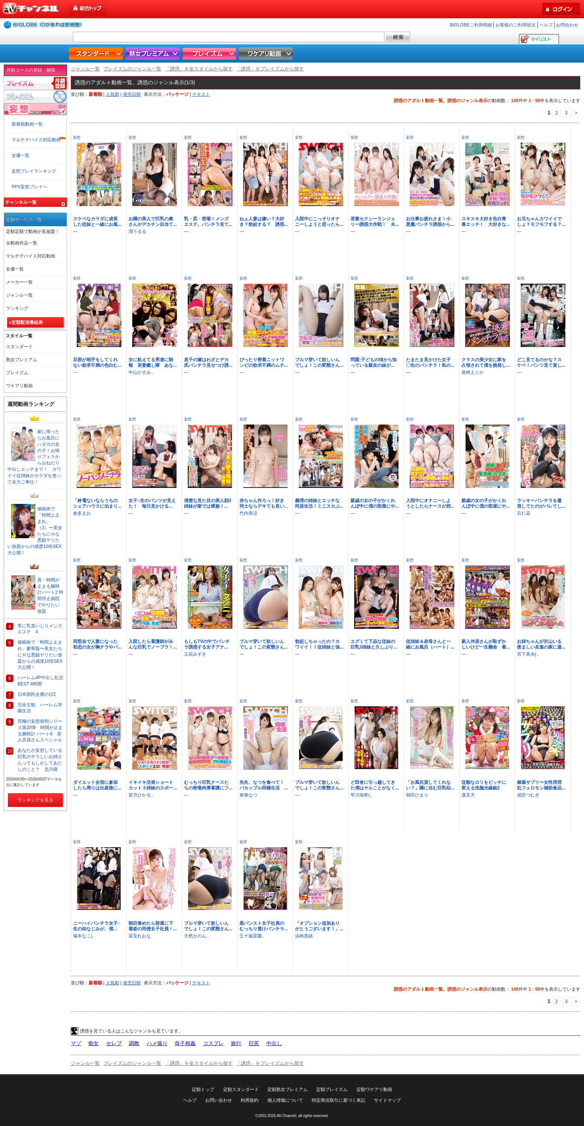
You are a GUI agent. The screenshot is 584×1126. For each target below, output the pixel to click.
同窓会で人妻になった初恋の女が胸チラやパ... (97, 644)
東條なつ (248, 795)
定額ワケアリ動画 (374, 1089)
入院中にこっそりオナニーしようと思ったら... (319, 221)
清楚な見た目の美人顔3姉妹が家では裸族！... (207, 503)
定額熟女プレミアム (287, 1089)
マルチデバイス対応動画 (36, 139)
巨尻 (254, 1043)
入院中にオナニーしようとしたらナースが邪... (430, 503)
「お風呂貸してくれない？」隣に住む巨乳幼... (430, 785)
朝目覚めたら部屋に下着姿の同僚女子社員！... (152, 926)
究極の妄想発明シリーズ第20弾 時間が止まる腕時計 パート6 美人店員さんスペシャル (40, 730)
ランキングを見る (35, 799)
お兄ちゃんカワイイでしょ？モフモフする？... (541, 221)
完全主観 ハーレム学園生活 (40, 708)
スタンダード (97, 53)
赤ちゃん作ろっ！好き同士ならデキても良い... (263, 503)
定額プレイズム (331, 1089)
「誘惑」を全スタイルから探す (199, 69)
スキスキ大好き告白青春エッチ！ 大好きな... (485, 221)
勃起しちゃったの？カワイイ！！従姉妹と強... (319, 644)
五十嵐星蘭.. (251, 936)
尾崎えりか (472, 372)
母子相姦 (185, 1043)
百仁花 (523, 513)
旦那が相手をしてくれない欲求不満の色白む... (97, 362)
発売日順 (132, 94)
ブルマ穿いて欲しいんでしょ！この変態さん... (319, 362)
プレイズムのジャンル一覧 (132, 69)
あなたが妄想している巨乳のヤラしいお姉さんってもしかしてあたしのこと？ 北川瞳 (40, 760)
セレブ (114, 1043)
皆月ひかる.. (140, 795)
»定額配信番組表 (26, 322)
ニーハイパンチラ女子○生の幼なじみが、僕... (96, 926)
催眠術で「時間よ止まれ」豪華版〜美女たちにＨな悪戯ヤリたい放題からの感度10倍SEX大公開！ (40, 655)
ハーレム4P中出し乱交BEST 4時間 (40, 681)
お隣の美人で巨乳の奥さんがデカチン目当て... (152, 221)
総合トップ (88, 8)
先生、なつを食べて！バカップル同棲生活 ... (263, 785)
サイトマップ (387, 1100)
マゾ (76, 1043)
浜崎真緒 (304, 936)
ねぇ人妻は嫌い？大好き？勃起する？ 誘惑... (263, 221)
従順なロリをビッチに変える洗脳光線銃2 (483, 785)
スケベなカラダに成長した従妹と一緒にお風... (97, 221)
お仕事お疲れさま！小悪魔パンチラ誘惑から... (430, 221)
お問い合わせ (218, 1100)
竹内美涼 (248, 513)
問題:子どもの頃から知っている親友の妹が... (373, 362)
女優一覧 (20, 155)
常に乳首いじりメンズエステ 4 (40, 629)
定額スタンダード (241, 1089)
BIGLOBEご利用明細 (471, 25)
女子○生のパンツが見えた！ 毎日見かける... (152, 503)
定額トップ (203, 1089)
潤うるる (137, 231)
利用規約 (249, 1100)
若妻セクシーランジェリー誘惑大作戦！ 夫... (374, 221)
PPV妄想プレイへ (29, 186)
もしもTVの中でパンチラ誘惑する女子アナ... (207, 644)
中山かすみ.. (140, 372)
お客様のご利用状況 (515, 25)
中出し (274, 1043)
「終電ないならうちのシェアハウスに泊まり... (97, 503)
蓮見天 (468, 795)
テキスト (201, 94)
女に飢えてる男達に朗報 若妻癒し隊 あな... (152, 362)
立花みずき (195, 654)
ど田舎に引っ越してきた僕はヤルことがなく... (374, 785)
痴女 (93, 1043)
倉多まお (82, 513)
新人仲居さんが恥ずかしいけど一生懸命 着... (485, 644)
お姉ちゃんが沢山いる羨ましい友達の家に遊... (541, 644)
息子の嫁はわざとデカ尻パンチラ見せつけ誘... (208, 362)
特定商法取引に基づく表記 (338, 1100)
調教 (134, 1043)
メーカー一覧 (19, 282)
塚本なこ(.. (84, 936)
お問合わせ (567, 25)
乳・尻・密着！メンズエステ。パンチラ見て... (208, 221)
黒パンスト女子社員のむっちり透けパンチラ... (263, 926)
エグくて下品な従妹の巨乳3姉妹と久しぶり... (373, 644)
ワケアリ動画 (267, 53)
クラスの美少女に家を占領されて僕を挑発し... (485, 362)
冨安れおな (139, 936)
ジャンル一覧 (85, 69)
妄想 (76, 137)
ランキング (17, 308)
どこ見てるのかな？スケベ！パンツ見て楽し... (541, 362)
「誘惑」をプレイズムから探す (270, 69)
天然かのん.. (196, 936)
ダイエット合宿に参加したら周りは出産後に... (97, 785)
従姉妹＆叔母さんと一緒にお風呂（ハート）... (430, 644)
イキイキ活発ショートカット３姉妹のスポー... (152, 785)
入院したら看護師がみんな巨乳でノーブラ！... (152, 644)
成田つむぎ (528, 795)
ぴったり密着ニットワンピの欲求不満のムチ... (263, 362)
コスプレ (213, 1043)
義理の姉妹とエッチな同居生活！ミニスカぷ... (319, 503)
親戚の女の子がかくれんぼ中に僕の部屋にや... (374, 503)
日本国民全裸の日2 (37, 694)
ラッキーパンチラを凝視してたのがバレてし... (541, 503)
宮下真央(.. (528, 654)
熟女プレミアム (153, 53)
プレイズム (210, 53)
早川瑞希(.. (361, 795)
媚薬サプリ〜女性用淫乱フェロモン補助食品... (541, 785)
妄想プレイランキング (34, 171)
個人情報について (285, 1100)
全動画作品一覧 (21, 243)
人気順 (112, 94)
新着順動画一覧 (27, 124)
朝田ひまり (417, 795)
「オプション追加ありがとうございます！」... (319, 926)
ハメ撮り (157, 1043)
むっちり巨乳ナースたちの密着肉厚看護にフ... (208, 785)
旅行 (236, 1043)
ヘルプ (546, 25)
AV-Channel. (287, 1116)
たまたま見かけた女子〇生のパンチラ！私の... (430, 362)
